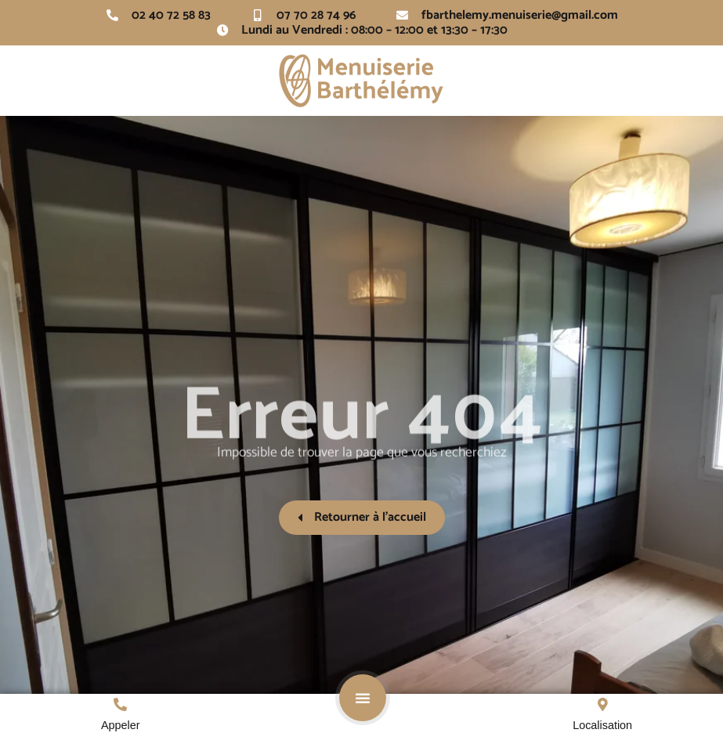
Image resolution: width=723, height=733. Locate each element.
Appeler (120, 725)
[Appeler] (120, 704)
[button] (362, 697)
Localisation (602, 725)
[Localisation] (602, 704)
